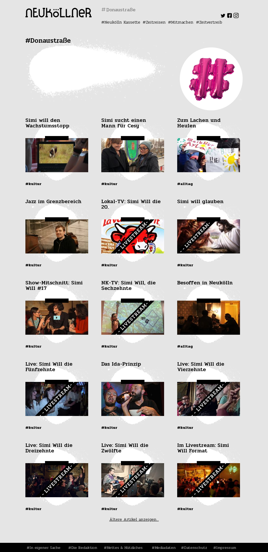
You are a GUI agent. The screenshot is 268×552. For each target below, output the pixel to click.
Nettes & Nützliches (125, 547)
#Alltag (185, 184)
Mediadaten (165, 547)
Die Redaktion (84, 547)
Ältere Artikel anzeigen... (134, 519)
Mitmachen (182, 22)
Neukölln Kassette (122, 22)
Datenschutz (195, 547)
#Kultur (33, 184)
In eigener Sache (45, 547)
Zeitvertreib (210, 22)
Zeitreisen (156, 22)
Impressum (226, 547)
